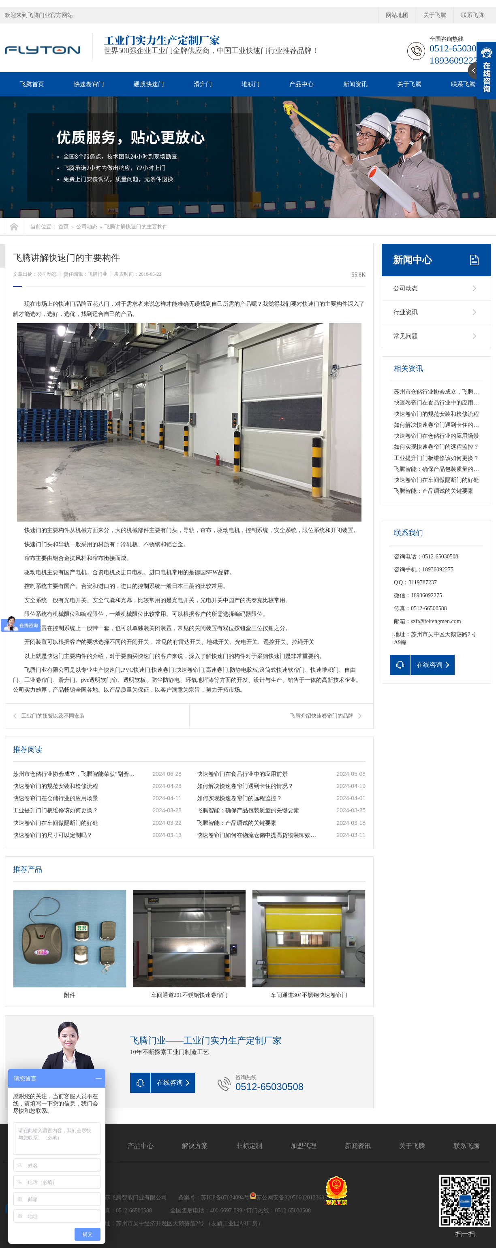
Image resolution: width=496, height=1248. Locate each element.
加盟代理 (303, 1145)
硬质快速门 (149, 84)
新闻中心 (412, 260)
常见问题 (405, 336)
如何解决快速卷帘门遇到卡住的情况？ (245, 786)
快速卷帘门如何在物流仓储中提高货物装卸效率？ (258, 835)
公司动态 (86, 227)
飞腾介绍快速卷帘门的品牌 (321, 716)
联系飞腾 (472, 15)
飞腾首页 (32, 84)
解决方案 (195, 1145)
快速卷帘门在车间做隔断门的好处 (55, 823)
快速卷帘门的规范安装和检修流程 (55, 786)
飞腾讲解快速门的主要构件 (136, 227)
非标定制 (249, 1145)
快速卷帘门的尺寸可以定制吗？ (52, 835)
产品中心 (301, 84)
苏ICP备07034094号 (225, 1197)
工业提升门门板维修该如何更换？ (55, 810)
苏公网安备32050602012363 (290, 1197)
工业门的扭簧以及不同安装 (53, 716)
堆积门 (251, 84)
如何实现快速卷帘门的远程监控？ (239, 798)
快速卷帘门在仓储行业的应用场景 (55, 798)
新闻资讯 (355, 84)
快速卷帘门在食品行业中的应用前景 (242, 774)
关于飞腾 (434, 15)
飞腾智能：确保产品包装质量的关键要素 (248, 810)
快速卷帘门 (89, 84)
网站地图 (397, 15)
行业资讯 (405, 312)
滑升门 (203, 84)
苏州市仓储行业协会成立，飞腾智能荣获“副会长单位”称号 (74, 774)
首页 (63, 227)
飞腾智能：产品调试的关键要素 (236, 823)
